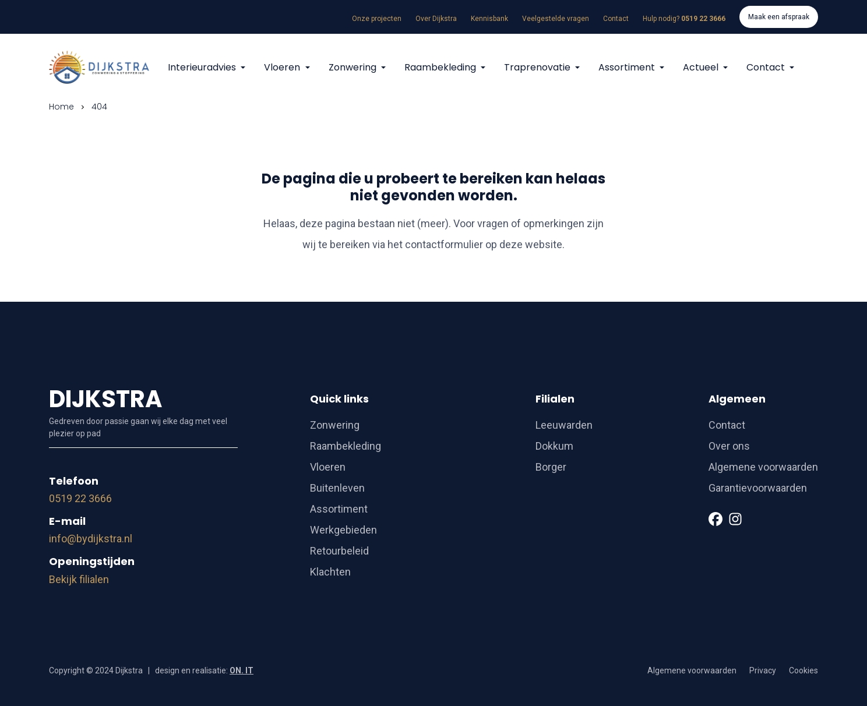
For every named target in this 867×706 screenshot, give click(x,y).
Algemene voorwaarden (763, 467)
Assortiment (627, 67)
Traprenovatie (538, 67)
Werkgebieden (343, 530)
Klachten (330, 572)
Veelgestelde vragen (555, 19)
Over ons (729, 446)
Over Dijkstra (436, 19)
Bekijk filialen (79, 579)
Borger (550, 467)
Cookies (803, 670)
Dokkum (554, 446)
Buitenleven (337, 488)
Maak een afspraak (778, 17)
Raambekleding (441, 67)
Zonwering (354, 67)
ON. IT (241, 670)
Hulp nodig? (684, 19)
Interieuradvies (203, 67)
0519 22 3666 (80, 498)
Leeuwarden (564, 425)
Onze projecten (376, 19)
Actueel (702, 67)
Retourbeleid (339, 551)
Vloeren (283, 67)
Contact (616, 19)
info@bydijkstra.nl (90, 538)
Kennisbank (489, 19)
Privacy (762, 670)
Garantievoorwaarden (758, 488)
